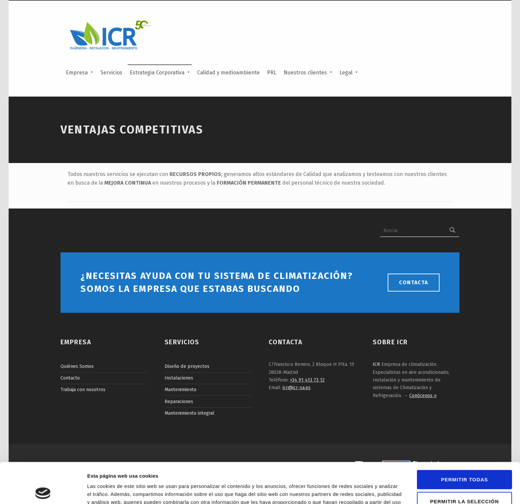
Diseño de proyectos (187, 366)
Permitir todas (464, 439)
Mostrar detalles (359, 491)
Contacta (413, 282)
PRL (271, 72)
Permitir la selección (464, 460)
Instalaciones (179, 378)
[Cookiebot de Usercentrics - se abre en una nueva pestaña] (43, 491)
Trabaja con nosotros (83, 389)
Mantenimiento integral (189, 413)
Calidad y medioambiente (228, 72)
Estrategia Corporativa (157, 72)
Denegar (464, 482)
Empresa (77, 72)
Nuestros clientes (305, 72)
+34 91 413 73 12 (307, 380)
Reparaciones (179, 401)
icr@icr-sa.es (297, 387)
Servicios (111, 72)
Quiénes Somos (77, 366)
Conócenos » (423, 395)
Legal (345, 72)
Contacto (70, 378)
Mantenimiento (180, 389)
